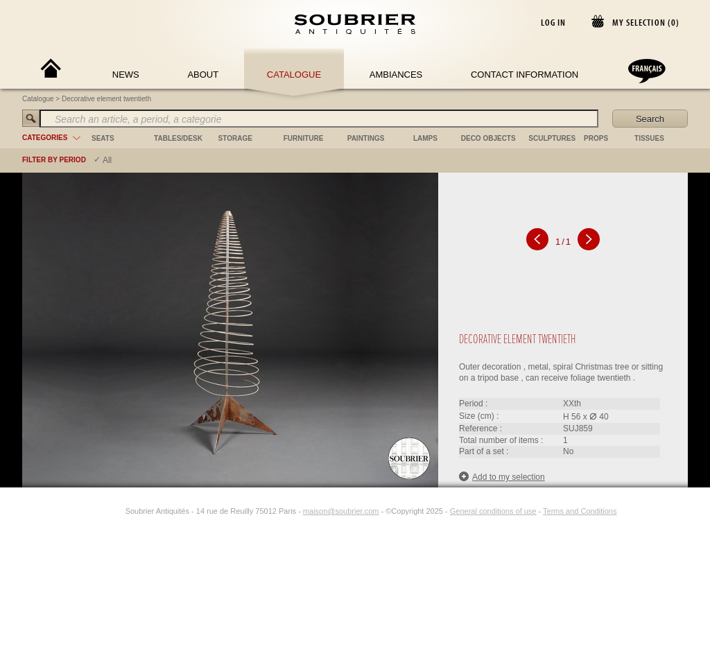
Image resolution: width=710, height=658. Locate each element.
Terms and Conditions (579, 511)
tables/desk (178, 138)
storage (235, 138)
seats (103, 138)
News (125, 74)
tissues (649, 138)
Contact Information (524, 74)
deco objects (488, 138)
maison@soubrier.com (341, 511)
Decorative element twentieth (106, 99)
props (596, 138)
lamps (425, 138)
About (202, 74)
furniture (304, 138)
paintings (366, 138)
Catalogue (294, 74)
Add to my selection (502, 476)
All (107, 160)
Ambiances (396, 74)
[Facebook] (100, 511)
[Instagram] (116, 511)
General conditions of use (493, 511)
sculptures (551, 138)
